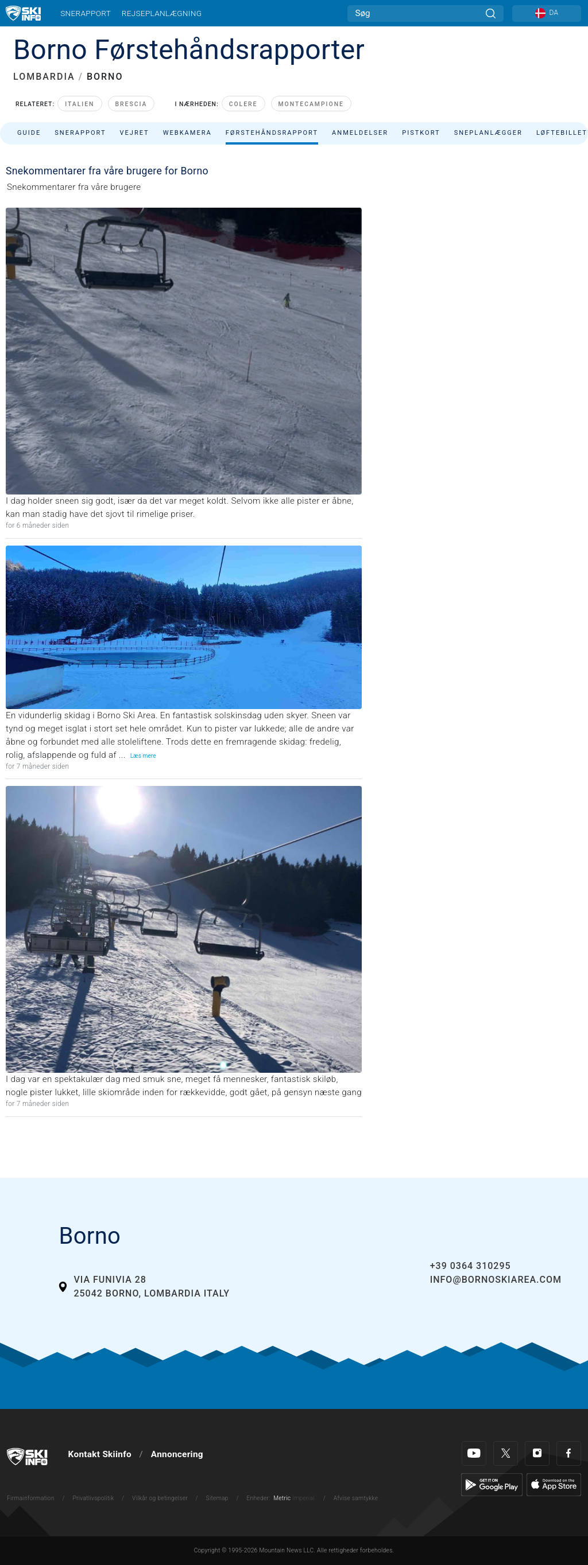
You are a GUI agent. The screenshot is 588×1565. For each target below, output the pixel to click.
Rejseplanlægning (162, 13)
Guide (29, 133)
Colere (243, 104)
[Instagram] (537, 1453)
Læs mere (143, 756)
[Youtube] (474, 1453)
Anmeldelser (360, 133)
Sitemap (217, 1498)
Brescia (131, 104)
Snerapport (85, 13)
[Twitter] (505, 1453)
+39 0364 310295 (470, 1265)
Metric (282, 1498)
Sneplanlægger (488, 133)
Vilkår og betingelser (160, 1498)
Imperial (303, 1498)
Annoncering (177, 1454)
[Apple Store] (554, 1484)
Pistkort (421, 133)
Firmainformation (31, 1498)
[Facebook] (568, 1453)
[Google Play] (492, 1484)
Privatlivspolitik (93, 1498)
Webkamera (187, 133)
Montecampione (311, 104)
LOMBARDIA (44, 76)
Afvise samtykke (356, 1498)
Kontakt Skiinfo (99, 1454)
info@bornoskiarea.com (496, 1279)
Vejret (134, 133)
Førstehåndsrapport (272, 133)
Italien (79, 104)
